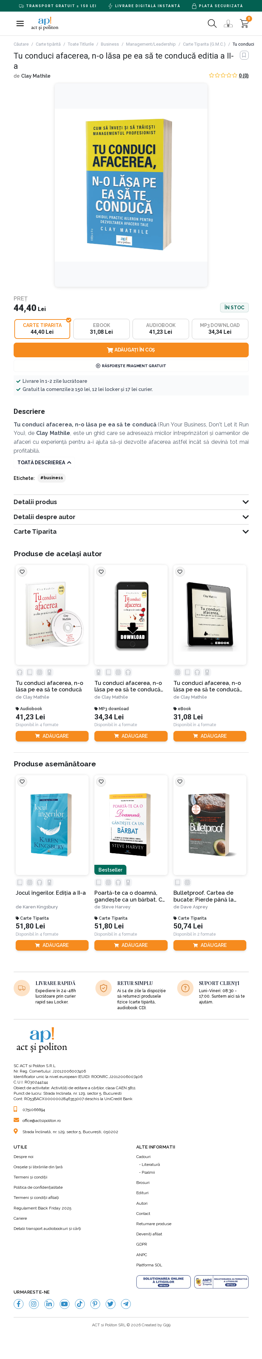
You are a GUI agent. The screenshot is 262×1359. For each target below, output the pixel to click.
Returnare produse (153, 1224)
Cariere (20, 1218)
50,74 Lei (188, 926)
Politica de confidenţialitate (38, 1187)
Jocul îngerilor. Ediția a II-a (51, 893)
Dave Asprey (194, 907)
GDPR (141, 1244)
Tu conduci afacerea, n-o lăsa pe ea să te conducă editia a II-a (128, 686)
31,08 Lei (188, 717)
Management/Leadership (151, 44)
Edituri (142, 1193)
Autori (142, 1203)
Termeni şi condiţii (30, 1177)
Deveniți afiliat (149, 1234)
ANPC (141, 1254)
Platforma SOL (149, 1265)
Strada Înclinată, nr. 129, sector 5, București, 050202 (66, 1131)
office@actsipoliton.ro (37, 1121)
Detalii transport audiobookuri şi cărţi (47, 1229)
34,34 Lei (109, 717)
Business (110, 44)
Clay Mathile (35, 76)
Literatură (151, 1164)
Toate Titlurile (81, 44)
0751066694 (29, 1110)
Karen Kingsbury (40, 907)
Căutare (21, 44)
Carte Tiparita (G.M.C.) (204, 44)
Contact (143, 1214)
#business (51, 477)
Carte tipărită (48, 44)
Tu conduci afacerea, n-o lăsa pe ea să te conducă (49, 686)
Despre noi (23, 1157)
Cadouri (143, 1157)
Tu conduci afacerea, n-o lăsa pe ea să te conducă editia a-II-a (207, 686)
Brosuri (143, 1183)
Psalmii (148, 1172)
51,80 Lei (30, 926)
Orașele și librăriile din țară (38, 1167)
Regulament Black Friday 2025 (42, 1208)
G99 (166, 1325)
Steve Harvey (116, 907)
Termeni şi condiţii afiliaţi (36, 1198)
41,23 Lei (30, 717)
